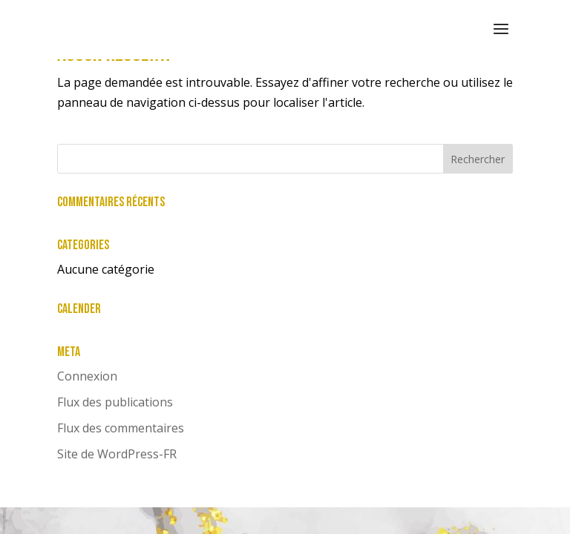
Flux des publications (115, 402)
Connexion (87, 376)
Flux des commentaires (120, 428)
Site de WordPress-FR (117, 454)
